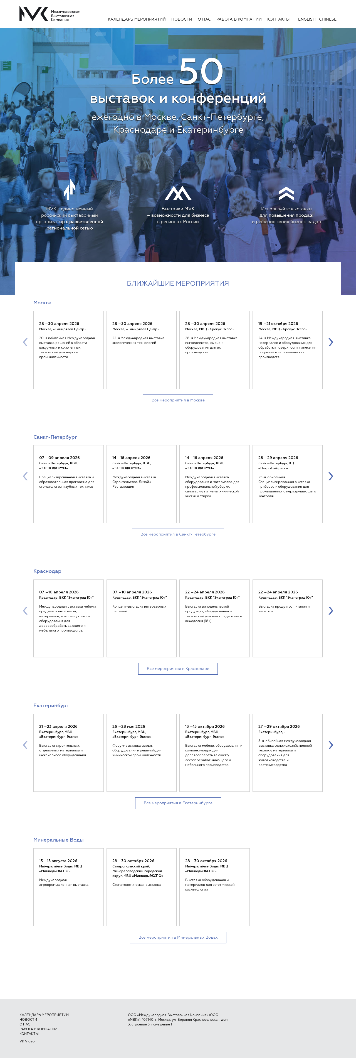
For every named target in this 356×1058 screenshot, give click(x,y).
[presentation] (25, 342)
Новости (181, 19)
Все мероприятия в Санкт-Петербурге (178, 534)
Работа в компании (239, 19)
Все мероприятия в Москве (178, 400)
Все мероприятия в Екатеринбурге (178, 803)
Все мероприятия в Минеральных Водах (178, 937)
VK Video (26, 1041)
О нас (204, 19)
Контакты (278, 19)
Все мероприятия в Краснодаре (178, 669)
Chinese (328, 19)
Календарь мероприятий (137, 19)
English (307, 19)
